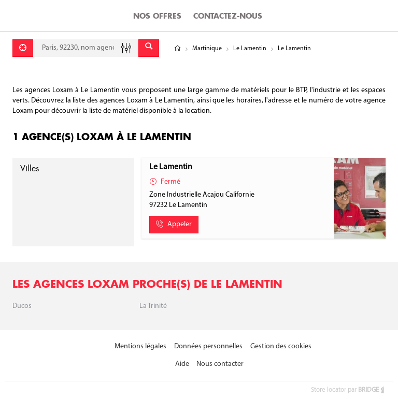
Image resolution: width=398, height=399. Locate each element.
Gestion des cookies (280, 346)
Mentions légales (140, 346)
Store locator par (348, 390)
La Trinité (153, 306)
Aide (182, 364)
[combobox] (85, 48)
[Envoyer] (148, 48)
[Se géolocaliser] (22, 48)
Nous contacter (220, 364)
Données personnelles (208, 346)
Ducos (22, 306)
